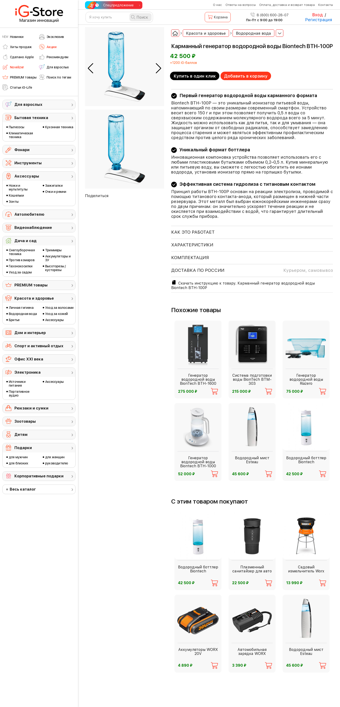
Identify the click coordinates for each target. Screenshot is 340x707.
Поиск (142, 17)
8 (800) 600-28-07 (270, 15)
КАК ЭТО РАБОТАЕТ (193, 232)
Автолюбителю (29, 214)
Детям (21, 434)
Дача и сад (25, 241)
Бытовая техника (31, 118)
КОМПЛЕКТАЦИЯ (190, 257)
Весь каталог (23, 489)
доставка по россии (252, 270)
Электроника (27, 372)
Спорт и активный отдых (38, 346)
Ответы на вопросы (240, 5)
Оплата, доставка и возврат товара (287, 5)
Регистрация (318, 19)
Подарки (23, 448)
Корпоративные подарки (39, 476)
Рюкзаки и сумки (31, 408)
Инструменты (28, 163)
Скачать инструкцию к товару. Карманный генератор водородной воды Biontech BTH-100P (243, 285)
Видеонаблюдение (33, 227)
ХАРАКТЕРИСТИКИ (192, 245)
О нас (217, 5)
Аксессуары (26, 176)
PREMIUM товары (31, 285)
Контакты (325, 5)
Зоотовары (25, 421)
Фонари (22, 150)
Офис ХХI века (28, 359)
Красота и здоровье (34, 298)
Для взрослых (28, 104)
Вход (317, 14)
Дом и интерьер (30, 333)
